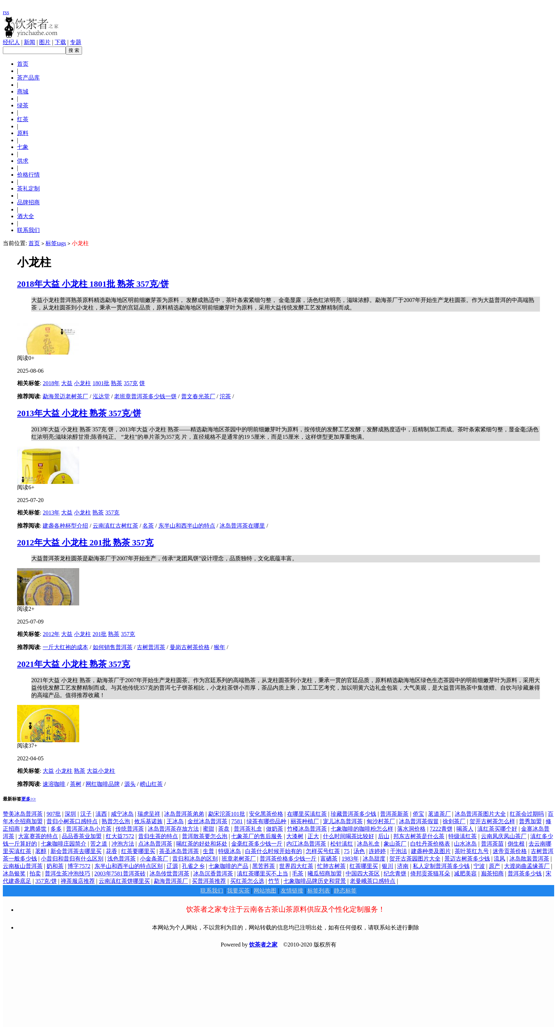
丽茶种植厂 (305, 821)
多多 (56, 829)
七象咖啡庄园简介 (63, 844)
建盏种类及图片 (431, 851)
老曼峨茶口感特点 (372, 881)
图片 (44, 42)
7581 (237, 821)
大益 (66, 383)
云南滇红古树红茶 (115, 526)
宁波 (479, 866)
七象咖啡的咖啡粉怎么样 (362, 829)
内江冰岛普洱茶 (306, 844)
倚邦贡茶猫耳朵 (430, 873)
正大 (313, 836)
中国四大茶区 (363, 873)
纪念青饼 (395, 873)
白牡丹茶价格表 (430, 844)
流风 (499, 859)
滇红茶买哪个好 (497, 829)
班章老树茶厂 (239, 859)
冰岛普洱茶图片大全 (480, 814)
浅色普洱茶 (121, 859)
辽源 (172, 866)
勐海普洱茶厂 (171, 881)
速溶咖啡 (54, 784)
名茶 (148, 526)
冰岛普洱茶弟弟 (184, 814)
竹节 (274, 881)
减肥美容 (465, 873)
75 (347, 851)
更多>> (28, 799)
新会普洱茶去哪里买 (76, 851)
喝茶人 (465, 829)
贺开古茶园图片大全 (414, 859)
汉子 (86, 814)
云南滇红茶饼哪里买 (124, 881)
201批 (99, 634)
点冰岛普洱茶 (155, 844)
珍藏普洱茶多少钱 (353, 814)
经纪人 (11, 42)
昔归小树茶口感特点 (72, 821)
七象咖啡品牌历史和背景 (314, 881)
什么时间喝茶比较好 (348, 836)
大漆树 (294, 836)
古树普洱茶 (151, 647)
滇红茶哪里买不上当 (262, 873)
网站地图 (265, 891)
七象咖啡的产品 (228, 866)
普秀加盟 (530, 821)
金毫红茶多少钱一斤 (256, 844)
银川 (387, 866)
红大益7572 (120, 836)
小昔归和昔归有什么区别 (72, 859)
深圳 (70, 814)
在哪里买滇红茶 (307, 814)
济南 (403, 866)
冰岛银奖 (14, 873)
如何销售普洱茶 (113, 647)
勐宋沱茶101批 (226, 814)
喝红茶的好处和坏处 (201, 844)
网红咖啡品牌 (103, 784)
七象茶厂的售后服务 (256, 836)
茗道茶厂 (439, 814)
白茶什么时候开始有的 (273, 851)
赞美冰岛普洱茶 (23, 814)
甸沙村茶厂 (381, 821)
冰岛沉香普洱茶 (213, 873)
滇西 (101, 814)
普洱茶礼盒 (248, 829)
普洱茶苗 (492, 844)
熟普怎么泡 (116, 821)
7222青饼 (441, 829)
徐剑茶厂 (454, 821)
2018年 (51, 383)
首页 (34, 243)
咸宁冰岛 (122, 814)
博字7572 (78, 866)
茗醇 (41, 851)
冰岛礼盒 (368, 844)
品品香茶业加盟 (82, 836)
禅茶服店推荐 (78, 881)
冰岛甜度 (374, 859)
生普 (208, 851)
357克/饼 (45, 881)
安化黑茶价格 (266, 814)
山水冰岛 (465, 844)
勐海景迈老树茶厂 (65, 396)
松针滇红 (341, 844)
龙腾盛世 (35, 829)
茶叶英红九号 (472, 851)
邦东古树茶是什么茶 (418, 836)
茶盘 (223, 829)
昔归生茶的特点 (158, 836)
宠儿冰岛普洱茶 (343, 821)
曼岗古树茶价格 (190, 647)
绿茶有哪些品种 (266, 821)
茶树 (75, 784)
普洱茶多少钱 (525, 873)
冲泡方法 (123, 844)
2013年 (51, 512)
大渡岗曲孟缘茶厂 (527, 866)
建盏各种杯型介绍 (65, 526)
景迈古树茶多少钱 (467, 859)
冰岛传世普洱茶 (169, 873)
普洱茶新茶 (394, 814)
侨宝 (418, 814)
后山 (383, 836)
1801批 (100, 383)
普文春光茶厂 (198, 396)
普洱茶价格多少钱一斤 (288, 859)
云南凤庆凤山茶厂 (503, 836)
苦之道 (98, 844)
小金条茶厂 (154, 859)
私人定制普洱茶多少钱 (441, 866)
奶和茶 (55, 866)
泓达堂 (101, 396)
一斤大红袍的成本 (65, 647)
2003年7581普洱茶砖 (120, 873)
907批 (54, 814)
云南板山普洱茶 (23, 866)
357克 (131, 383)
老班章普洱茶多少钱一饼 (145, 396)
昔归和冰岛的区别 (195, 859)
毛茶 (297, 873)
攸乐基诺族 (148, 821)
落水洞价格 (411, 829)
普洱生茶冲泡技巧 (67, 873)
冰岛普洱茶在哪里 (242, 526)
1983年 (350, 859)
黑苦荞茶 (263, 866)
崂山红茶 (151, 784)
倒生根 (516, 844)
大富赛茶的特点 (38, 836)
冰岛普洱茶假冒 (419, 821)
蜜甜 (208, 829)
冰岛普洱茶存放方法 (173, 829)
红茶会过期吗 (527, 814)
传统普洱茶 (129, 829)
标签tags (55, 243)
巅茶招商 (492, 873)
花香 (111, 851)
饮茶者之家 (263, 945)
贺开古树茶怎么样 (492, 821)
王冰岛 (175, 821)
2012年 (51, 634)
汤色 (359, 851)
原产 (494, 866)
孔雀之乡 (193, 866)
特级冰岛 (229, 851)
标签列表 (318, 891)
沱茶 (225, 396)
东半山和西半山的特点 (186, 526)
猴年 (219, 647)
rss (6, 12)
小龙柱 (82, 383)
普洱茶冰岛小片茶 (89, 829)
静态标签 (345, 891)
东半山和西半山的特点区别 (128, 866)
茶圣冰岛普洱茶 (179, 851)
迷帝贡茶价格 (510, 851)
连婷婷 (377, 851)
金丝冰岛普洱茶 (207, 821)
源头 (130, 784)
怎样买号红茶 (323, 851)
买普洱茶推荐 (209, 881)
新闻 (29, 42)
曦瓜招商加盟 (325, 873)
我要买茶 (238, 891)
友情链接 (292, 891)
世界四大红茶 (296, 866)
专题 (75, 42)
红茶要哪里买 (138, 851)
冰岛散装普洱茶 (529, 859)
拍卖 (35, 873)
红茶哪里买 (364, 866)
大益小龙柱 (101, 771)
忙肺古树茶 (331, 866)
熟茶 (116, 383)
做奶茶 (274, 829)
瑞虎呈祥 (148, 814)
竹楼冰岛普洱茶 (307, 829)
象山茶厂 (395, 844)
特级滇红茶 (462, 836)
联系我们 (211, 891)
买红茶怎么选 (247, 881)
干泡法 (398, 851)
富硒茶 (328, 859)
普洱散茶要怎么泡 (204, 836)
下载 (60, 42)
